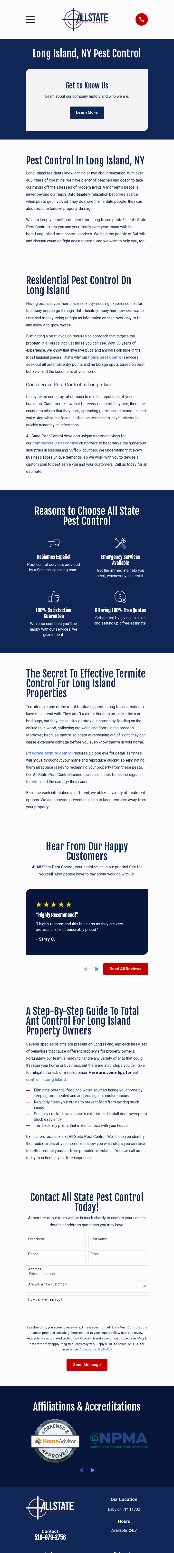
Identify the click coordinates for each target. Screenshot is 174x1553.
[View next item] (97, 969)
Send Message (87, 1364)
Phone (33, 1254)
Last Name (99, 1239)
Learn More (87, 112)
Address (34, 1269)
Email (95, 1254)
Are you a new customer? (48, 1284)
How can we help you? (45, 1299)
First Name (36, 1239)
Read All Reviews (125, 969)
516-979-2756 (50, 1537)
